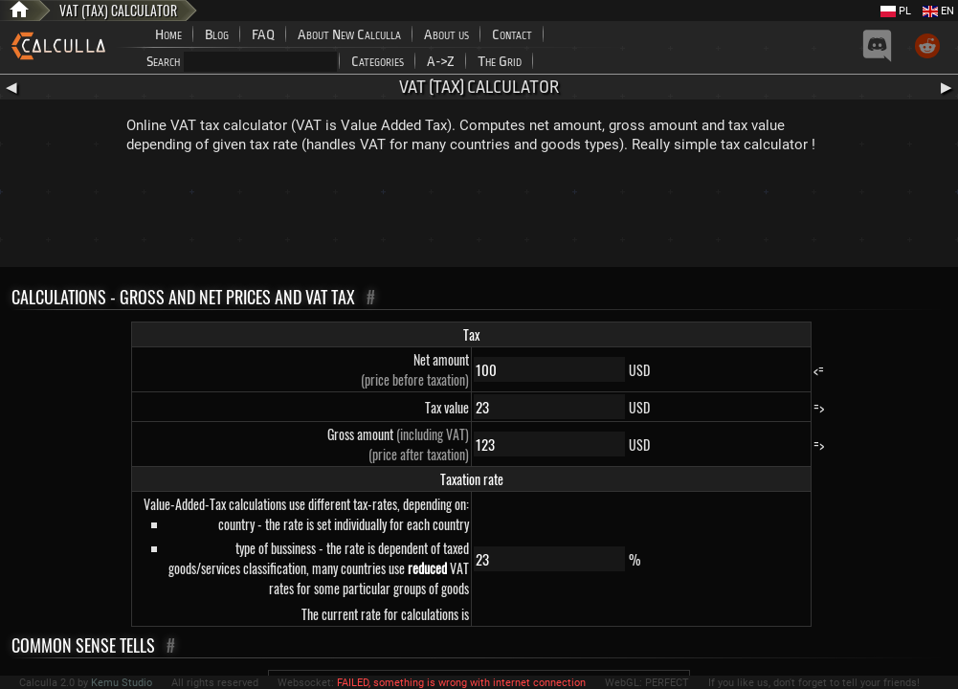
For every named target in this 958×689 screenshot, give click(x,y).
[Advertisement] (479, 214)
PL (895, 11)
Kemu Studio (121, 683)
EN (938, 11)
